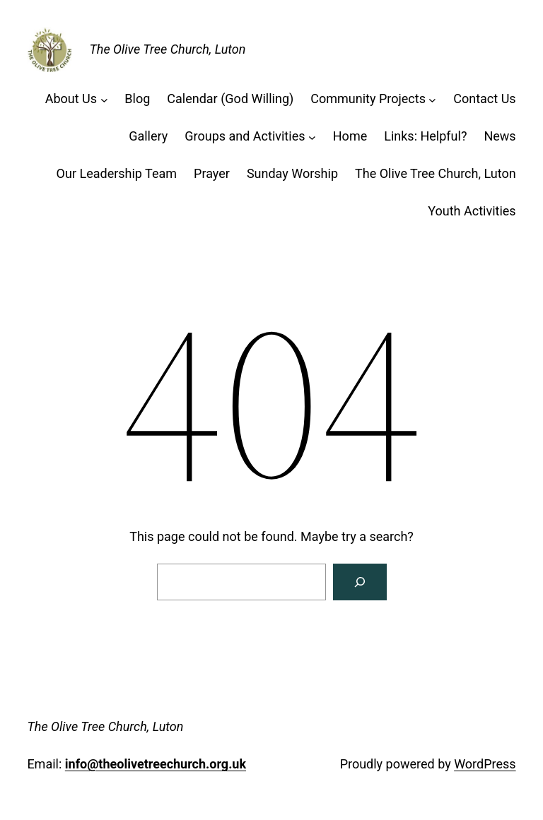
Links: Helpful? (425, 136)
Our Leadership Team (117, 173)
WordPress (484, 763)
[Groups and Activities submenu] (312, 137)
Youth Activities (471, 210)
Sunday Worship (292, 173)
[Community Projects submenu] (432, 99)
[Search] (360, 582)
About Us (71, 98)
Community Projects (368, 98)
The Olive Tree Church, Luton (167, 49)
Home (350, 136)
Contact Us (484, 98)
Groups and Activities (245, 136)
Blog (137, 98)
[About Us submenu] (104, 99)
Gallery (148, 136)
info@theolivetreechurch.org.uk (155, 763)
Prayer (212, 173)
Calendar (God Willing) (230, 98)
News (499, 136)
